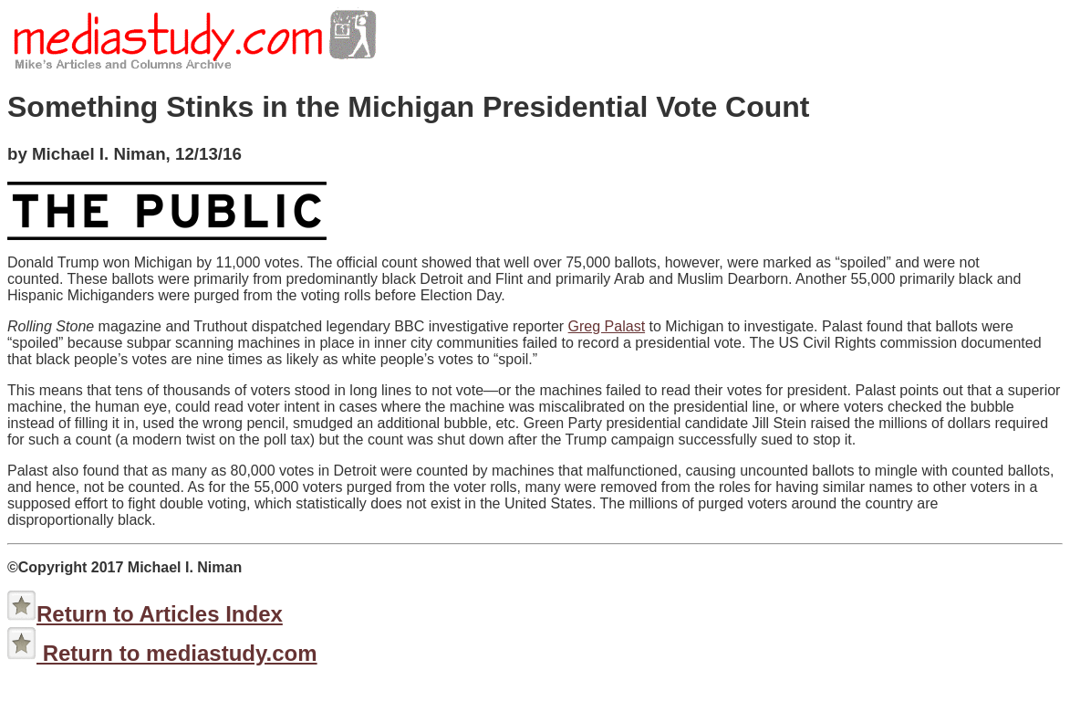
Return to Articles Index (159, 614)
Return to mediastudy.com (176, 653)
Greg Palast (606, 326)
